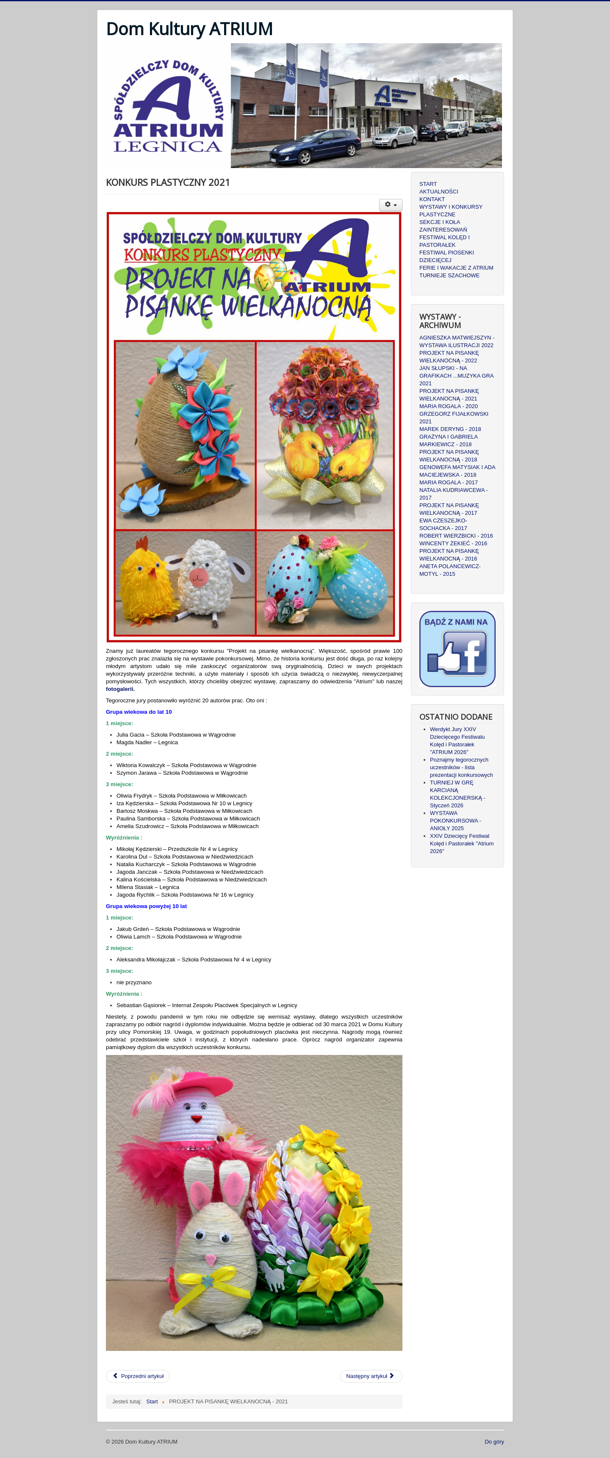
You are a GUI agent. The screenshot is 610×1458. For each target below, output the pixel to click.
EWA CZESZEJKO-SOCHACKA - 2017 (443, 524)
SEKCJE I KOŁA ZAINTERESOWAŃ (443, 226)
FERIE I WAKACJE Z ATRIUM (456, 268)
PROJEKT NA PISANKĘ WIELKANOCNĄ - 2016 (449, 555)
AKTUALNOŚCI (438, 191)
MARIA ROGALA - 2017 (448, 482)
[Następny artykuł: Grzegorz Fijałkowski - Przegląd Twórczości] (371, 1376)
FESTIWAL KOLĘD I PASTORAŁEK (444, 241)
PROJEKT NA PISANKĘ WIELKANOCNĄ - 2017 (449, 509)
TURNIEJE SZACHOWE (449, 275)
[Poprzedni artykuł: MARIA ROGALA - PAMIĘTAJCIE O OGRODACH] (138, 1376)
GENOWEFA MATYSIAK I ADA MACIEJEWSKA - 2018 (457, 471)
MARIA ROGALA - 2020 (448, 406)
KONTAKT (432, 199)
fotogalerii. (120, 689)
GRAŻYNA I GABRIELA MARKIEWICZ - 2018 (448, 440)
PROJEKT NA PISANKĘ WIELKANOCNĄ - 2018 (449, 456)
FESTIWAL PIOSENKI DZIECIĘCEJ (446, 256)
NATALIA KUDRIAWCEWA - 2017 (453, 494)
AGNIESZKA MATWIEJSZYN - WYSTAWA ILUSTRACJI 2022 (456, 341)
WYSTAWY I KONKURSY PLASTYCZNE (450, 211)
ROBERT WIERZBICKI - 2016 (456, 536)
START (428, 184)
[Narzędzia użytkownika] (390, 205)
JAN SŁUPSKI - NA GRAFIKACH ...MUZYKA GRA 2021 (456, 376)
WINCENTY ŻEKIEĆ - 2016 (453, 543)
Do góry (494, 1442)
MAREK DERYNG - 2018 (450, 429)
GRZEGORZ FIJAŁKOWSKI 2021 (453, 418)
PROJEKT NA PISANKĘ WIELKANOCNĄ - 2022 (449, 357)
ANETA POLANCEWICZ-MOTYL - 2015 (450, 570)
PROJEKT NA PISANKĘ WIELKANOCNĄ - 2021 (449, 395)
